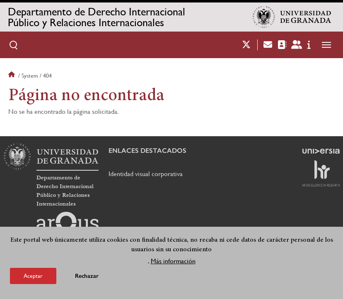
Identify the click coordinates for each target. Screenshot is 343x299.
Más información (173, 261)
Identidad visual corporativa (146, 174)
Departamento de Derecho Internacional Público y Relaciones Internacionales (96, 17)
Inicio (12, 75)
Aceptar (33, 276)
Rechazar (87, 276)
